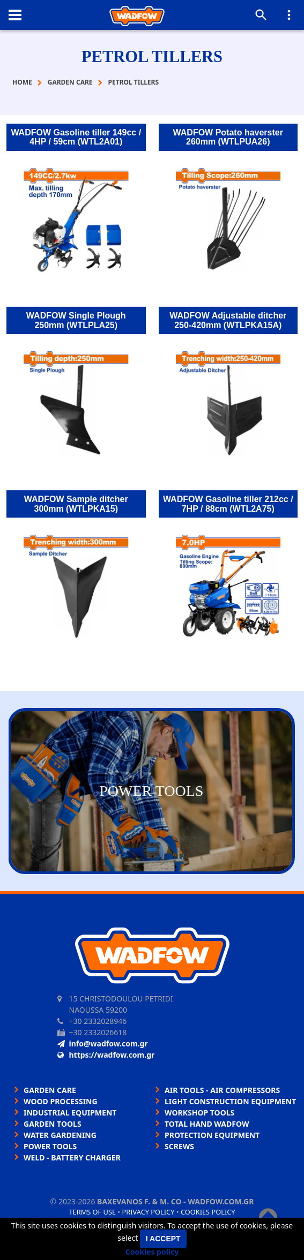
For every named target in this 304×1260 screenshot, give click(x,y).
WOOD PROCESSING (61, 1101)
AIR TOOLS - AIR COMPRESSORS (222, 1090)
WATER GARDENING (60, 1135)
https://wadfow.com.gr (106, 1055)
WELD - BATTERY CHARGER (72, 1157)
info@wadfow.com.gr (102, 1043)
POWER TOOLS (50, 1146)
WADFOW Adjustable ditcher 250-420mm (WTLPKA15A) (227, 320)
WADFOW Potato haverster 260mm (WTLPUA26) (228, 137)
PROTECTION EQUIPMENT (212, 1135)
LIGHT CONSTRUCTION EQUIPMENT (230, 1101)
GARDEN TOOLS (52, 1124)
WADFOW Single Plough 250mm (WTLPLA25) (76, 320)
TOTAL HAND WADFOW (207, 1124)
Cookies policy (208, 1212)
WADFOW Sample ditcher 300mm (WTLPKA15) (76, 504)
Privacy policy (148, 1212)
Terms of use (92, 1212)
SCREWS (179, 1146)
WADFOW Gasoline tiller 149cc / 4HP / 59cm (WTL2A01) (76, 137)
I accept (163, 1238)
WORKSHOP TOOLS (199, 1112)
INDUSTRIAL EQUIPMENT (70, 1112)
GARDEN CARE (50, 1090)
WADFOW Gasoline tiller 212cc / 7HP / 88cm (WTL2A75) (228, 504)
